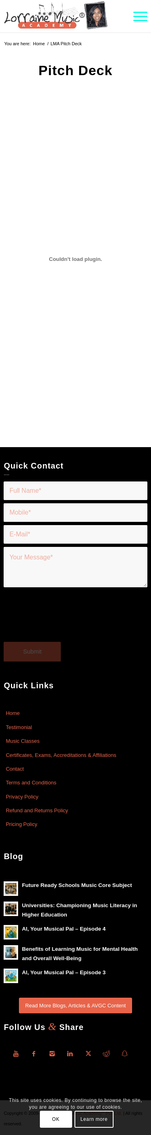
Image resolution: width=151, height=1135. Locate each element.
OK (56, 1119)
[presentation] (65, 619)
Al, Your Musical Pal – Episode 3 (63, 972)
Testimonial (19, 727)
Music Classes (22, 741)
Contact (15, 769)
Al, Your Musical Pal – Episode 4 (63, 929)
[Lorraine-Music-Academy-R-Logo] (61, 16)
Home (13, 713)
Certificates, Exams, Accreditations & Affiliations (61, 755)
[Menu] (136, 16)
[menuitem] (136, 16)
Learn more (94, 1119)
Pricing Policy (21, 824)
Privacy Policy (22, 797)
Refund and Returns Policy (37, 810)
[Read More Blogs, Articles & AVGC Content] (75, 1005)
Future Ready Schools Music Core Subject (77, 885)
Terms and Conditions (31, 783)
